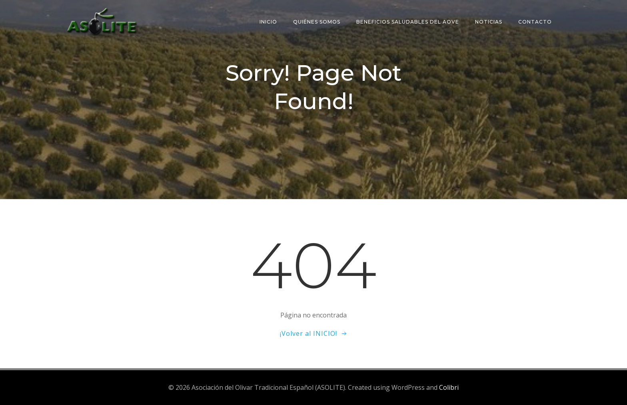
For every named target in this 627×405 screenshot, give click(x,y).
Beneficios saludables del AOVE (407, 22)
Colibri (449, 387)
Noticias (488, 22)
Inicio (268, 22)
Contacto (535, 22)
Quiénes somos (316, 22)
